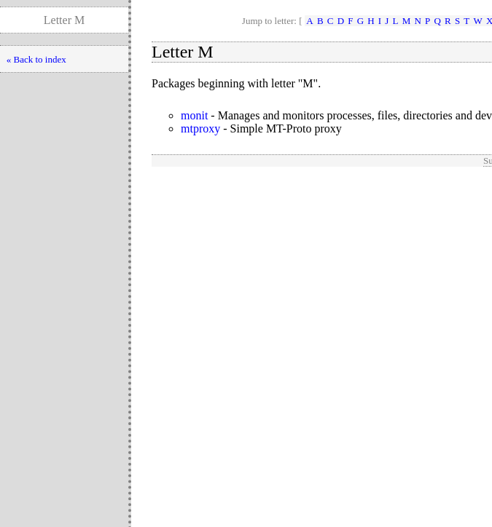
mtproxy (200, 128)
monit (194, 115)
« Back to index (36, 59)
